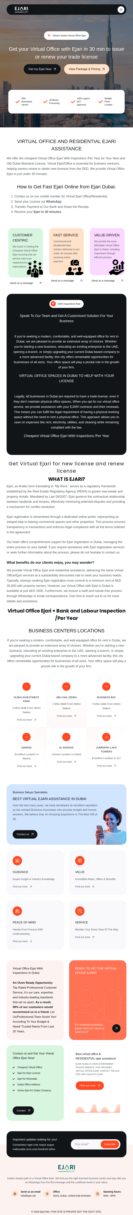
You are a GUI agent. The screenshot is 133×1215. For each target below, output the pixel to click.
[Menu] (121, 9)
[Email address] (85, 1144)
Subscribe (110, 1144)
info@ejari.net (28, 1195)
